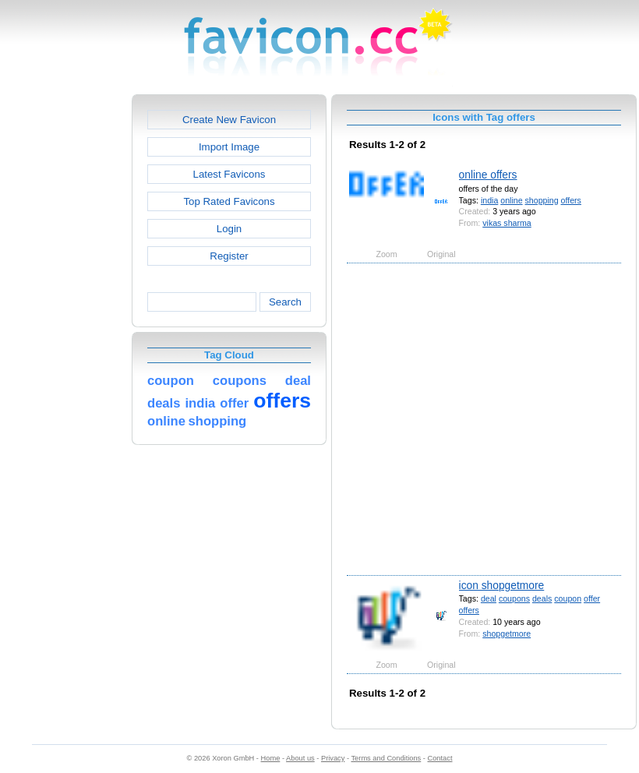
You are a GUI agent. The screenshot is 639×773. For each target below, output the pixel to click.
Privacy (332, 758)
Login (229, 229)
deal (488, 598)
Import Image (229, 147)
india (489, 200)
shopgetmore (506, 633)
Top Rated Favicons (228, 201)
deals (542, 598)
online (511, 200)
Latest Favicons (229, 174)
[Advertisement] (154, 418)
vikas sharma (506, 223)
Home (271, 758)
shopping (542, 200)
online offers (488, 174)
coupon (567, 598)
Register (229, 256)
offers (571, 200)
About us (300, 758)
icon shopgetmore (502, 585)
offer (592, 598)
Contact (440, 758)
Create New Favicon (229, 119)
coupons (514, 598)
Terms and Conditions (386, 758)
